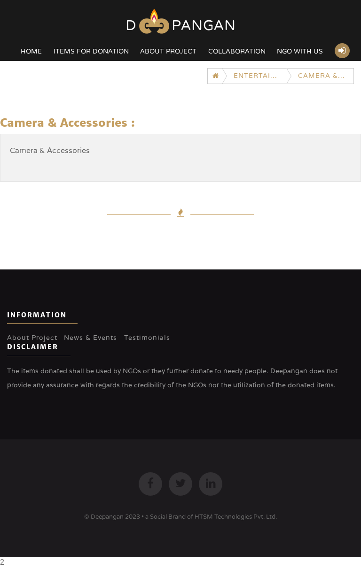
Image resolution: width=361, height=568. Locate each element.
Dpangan (181, 25)
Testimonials (147, 338)
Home (31, 51)
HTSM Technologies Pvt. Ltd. (236, 517)
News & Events (90, 338)
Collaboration (237, 51)
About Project (168, 51)
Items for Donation (91, 51)
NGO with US (300, 51)
